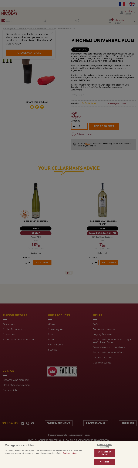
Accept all (104, 462)
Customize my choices (104, 453)
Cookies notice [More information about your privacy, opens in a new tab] (69, 453)
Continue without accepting (104, 446)
